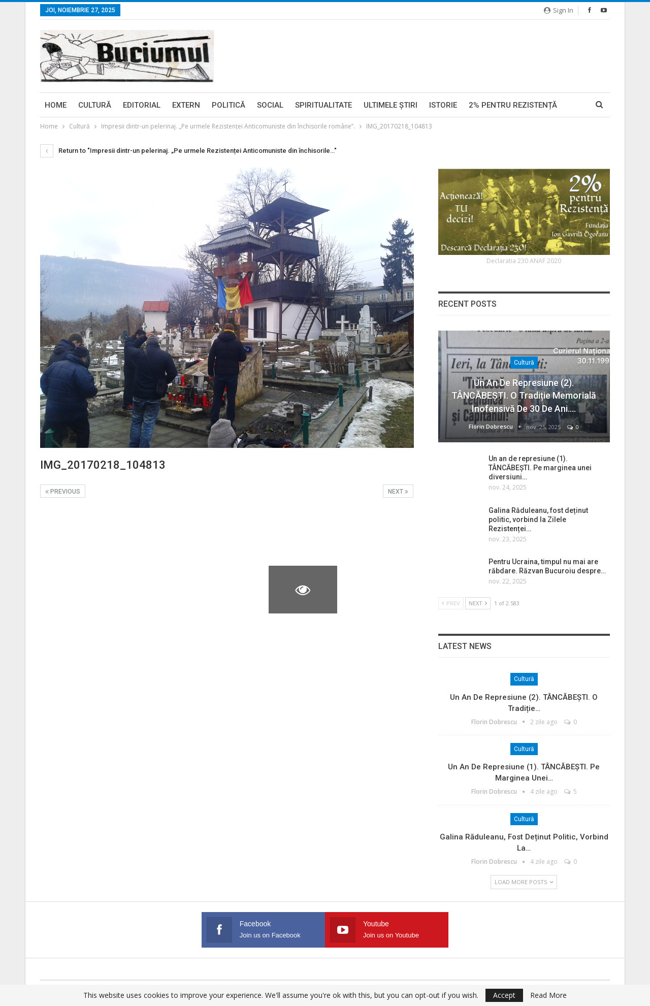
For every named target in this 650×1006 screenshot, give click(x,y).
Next (398, 491)
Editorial (141, 105)
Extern (186, 105)
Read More (548, 995)
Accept (504, 995)
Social (270, 105)
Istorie (443, 105)
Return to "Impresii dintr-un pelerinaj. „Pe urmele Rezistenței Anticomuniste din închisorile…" (188, 150)
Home (56, 105)
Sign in (558, 10)
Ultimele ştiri (390, 105)
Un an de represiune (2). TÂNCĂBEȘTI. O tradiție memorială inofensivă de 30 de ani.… (523, 395)
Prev (451, 603)
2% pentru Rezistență (513, 105)
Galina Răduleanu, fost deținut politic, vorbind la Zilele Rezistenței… (538, 519)
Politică (228, 105)
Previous (62, 491)
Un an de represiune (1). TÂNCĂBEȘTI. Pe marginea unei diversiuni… (540, 468)
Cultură (94, 105)
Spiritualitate (323, 105)
